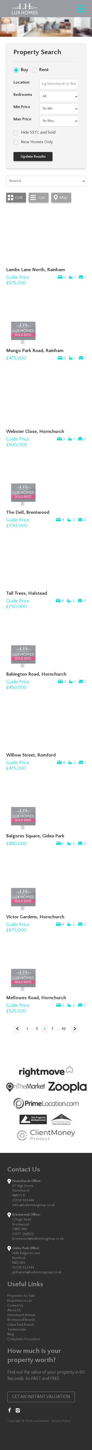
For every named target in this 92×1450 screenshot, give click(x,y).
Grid (18, 197)
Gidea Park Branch (20, 1325)
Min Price (21, 107)
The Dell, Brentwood (27, 512)
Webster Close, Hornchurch (35, 431)
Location (21, 82)
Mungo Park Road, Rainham (35, 350)
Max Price (22, 119)
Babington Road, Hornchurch (36, 674)
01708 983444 (23, 1200)
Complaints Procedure (23, 1339)
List (42, 197)
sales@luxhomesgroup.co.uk (33, 1205)
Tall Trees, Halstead (26, 593)
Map (63, 197)
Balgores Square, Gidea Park (35, 836)
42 (64, 1029)
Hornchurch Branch (21, 1315)
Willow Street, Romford (31, 755)
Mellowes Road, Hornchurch (36, 997)
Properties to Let (19, 1301)
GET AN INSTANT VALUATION (41, 1396)
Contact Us (15, 1306)
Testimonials (16, 1330)
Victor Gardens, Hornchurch (35, 917)
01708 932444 (23, 1268)
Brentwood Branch (21, 1320)
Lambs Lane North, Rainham (35, 269)
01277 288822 (23, 1234)
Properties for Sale (21, 1296)
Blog (10, 1334)
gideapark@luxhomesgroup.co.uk (36, 1272)
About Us (14, 1310)
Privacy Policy (61, 1421)
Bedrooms (22, 94)
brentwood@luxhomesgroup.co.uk (38, 1239)
